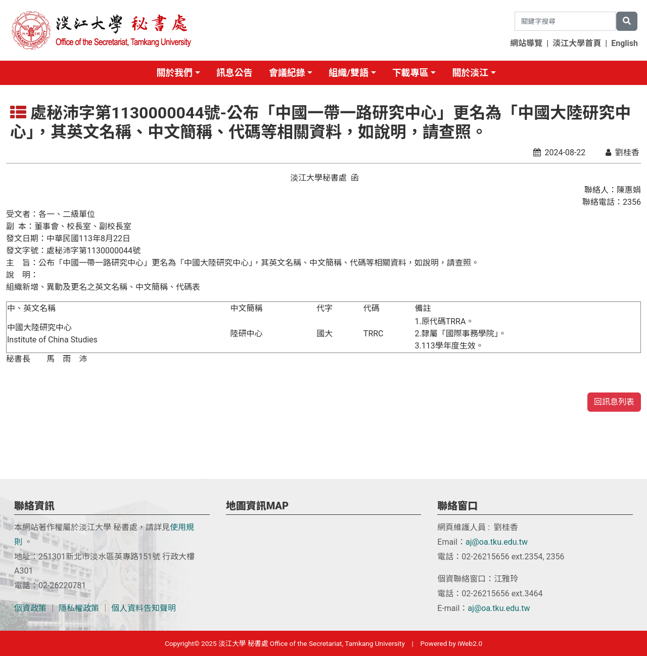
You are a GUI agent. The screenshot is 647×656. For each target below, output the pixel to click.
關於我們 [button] (174, 72)
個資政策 (30, 608)
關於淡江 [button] (470, 72)
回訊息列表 (614, 402)
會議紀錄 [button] (287, 72)
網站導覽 (526, 43)
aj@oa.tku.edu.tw (497, 542)
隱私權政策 (79, 608)
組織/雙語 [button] (348, 72)
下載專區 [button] (410, 72)
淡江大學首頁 (576, 43)
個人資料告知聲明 (143, 608)
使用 (178, 527)
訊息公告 (234, 72)
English (624, 43)
